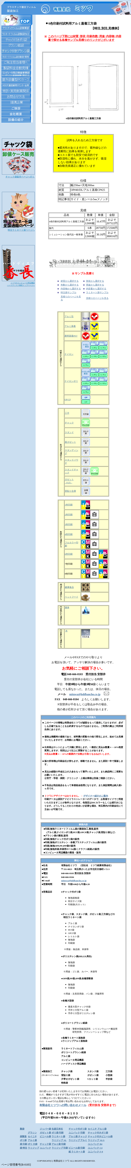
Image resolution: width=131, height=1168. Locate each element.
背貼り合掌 (70, 491)
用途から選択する (95, 285)
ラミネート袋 (58, 1136)
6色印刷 (69, 554)
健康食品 (69, 587)
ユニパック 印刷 (77, 1132)
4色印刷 (69, 534)
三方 (67, 413)
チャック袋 (45, 1144)
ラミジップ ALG (96, 1140)
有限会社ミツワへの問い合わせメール (62, 1105)
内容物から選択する (71, 288)
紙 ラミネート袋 (77, 1151)
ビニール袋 (45, 1136)
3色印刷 (69, 524)
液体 (67, 607)
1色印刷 (69, 504)
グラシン (32, 1132)
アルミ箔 (68, 316)
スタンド (69, 432)
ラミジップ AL (59, 1140)
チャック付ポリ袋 (78, 1129)
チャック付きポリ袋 (98, 1132)
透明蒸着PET (70, 336)
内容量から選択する (96, 288)
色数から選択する (70, 285)
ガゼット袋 (45, 1132)
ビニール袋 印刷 (77, 1148)
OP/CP (67, 399)
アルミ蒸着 (70, 326)
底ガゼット (70, 442)
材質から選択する (70, 281)
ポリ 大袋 (32, 1144)
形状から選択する (95, 281)
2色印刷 (69, 514)
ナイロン (68, 354)
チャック (69, 422)
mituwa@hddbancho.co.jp (73, 880)
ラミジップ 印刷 (60, 1148)
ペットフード (71, 597)
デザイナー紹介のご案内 (95, 796)
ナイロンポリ (71, 381)
